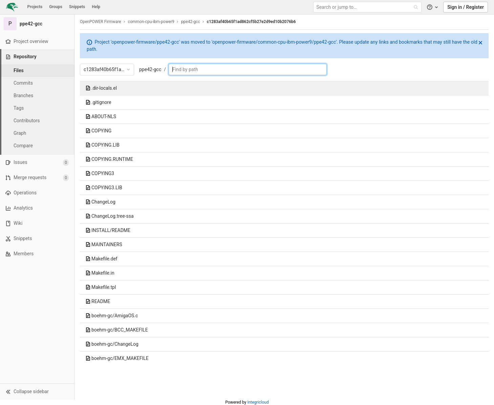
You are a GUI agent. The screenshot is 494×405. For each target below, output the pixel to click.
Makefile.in (99, 273)
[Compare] (37, 146)
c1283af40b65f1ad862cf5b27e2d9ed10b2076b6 (251, 21)
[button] (37, 391)
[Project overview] (37, 41)
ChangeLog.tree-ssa (109, 216)
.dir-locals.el (101, 88)
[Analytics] (37, 208)
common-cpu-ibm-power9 (151, 21)
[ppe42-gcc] (37, 24)
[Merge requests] (37, 177)
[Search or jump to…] (368, 7)
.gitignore (98, 102)
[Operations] (37, 192)
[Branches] (37, 95)
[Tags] (37, 108)
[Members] (37, 253)
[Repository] (37, 56)
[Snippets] (37, 238)
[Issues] (37, 162)
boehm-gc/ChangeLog (111, 344)
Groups (55, 6)
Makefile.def (101, 258)
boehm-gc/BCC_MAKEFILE (116, 330)
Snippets (77, 6)
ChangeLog (100, 202)
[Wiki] (37, 223)
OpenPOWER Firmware (100, 21)
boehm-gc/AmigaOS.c (111, 315)
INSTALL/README (107, 230)
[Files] (37, 70)
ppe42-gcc (150, 69)
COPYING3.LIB (103, 187)
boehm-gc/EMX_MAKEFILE (117, 358)
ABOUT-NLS (100, 116)
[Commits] (37, 83)
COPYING (98, 130)
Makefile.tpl (100, 287)
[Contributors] (37, 120)
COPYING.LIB (102, 145)
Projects (35, 6)
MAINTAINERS (103, 244)
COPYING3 (99, 173)
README (97, 301)
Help (96, 6)
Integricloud (258, 402)
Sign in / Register (465, 7)
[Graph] (37, 133)
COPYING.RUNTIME (109, 159)
